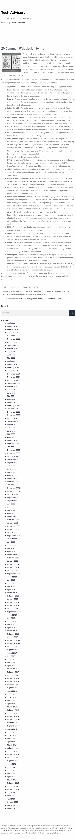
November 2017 (13, 643)
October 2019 (12, 570)
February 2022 (13, 482)
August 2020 (12, 539)
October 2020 (12, 532)
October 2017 (12, 647)
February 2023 (13, 444)
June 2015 (11, 735)
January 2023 (12, 447)
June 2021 (11, 507)
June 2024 (11, 393)
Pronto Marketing (18, 23)
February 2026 (13, 329)
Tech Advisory (13, 12)
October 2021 (12, 494)
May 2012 (11, 805)
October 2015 (12, 723)
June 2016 (11, 697)
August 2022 (12, 463)
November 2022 (13, 453)
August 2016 (12, 691)
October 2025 (12, 342)
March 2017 (12, 669)
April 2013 (11, 799)
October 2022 (12, 456)
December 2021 (13, 488)
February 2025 (13, 367)
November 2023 (13, 415)
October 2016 (12, 685)
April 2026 (11, 323)
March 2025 (12, 364)
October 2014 (12, 758)
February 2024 (13, 406)
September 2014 (13, 761)
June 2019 (11, 583)
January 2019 (12, 599)
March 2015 (12, 745)
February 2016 (13, 710)
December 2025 (13, 336)
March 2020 (12, 555)
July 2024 (11, 390)
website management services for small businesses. (41, 299)
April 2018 (11, 628)
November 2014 (13, 754)
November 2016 (13, 681)
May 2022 (11, 472)
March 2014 (12, 780)
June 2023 (11, 431)
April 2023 (11, 437)
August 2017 (12, 653)
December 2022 (13, 450)
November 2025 (13, 339)
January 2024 (12, 409)
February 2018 (13, 634)
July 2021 (11, 504)
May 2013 (11, 796)
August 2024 (12, 387)
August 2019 (12, 577)
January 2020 (12, 561)
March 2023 (12, 440)
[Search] (72, 313)
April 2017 (11, 666)
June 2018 (11, 621)
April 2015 (11, 742)
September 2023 (13, 421)
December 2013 (13, 789)
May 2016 (11, 700)
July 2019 (11, 580)
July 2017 (11, 656)
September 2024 (13, 383)
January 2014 (12, 786)
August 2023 (12, 425)
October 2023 (12, 418)
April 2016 (11, 704)
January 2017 (12, 675)
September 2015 (13, 726)
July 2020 (11, 542)
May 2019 (11, 586)
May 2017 (11, 662)
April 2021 (11, 513)
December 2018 (13, 602)
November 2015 (13, 719)
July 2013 (11, 792)
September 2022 (13, 459)
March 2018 (12, 631)
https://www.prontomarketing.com (49, 833)
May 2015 (11, 739)
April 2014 (11, 777)
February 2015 (13, 748)
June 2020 (11, 545)
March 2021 (12, 516)
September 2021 (13, 497)
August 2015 (12, 729)
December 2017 (13, 640)
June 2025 (11, 355)
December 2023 (13, 412)
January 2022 (12, 485)
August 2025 (12, 348)
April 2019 (11, 589)
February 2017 (13, 672)
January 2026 (12, 333)
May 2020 (11, 548)
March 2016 (12, 707)
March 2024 (12, 402)
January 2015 (12, 751)
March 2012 (12, 808)
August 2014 (12, 764)
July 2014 (11, 767)
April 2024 (11, 399)
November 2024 (13, 377)
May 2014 (11, 773)
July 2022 (11, 466)
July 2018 (11, 618)
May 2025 (11, 358)
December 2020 (13, 526)
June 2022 (11, 469)
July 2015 (11, 732)
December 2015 (13, 716)
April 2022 (11, 475)
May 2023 (11, 434)
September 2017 (13, 650)
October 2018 (12, 609)
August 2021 (12, 501)
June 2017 (11, 659)
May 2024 (11, 396)
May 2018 (11, 624)
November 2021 (13, 491)
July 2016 (11, 694)
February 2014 (13, 783)
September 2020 (13, 536)
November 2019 (13, 567)
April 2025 (11, 361)
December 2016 (13, 678)
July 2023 (11, 428)
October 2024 (12, 380)
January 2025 (12, 371)
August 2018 (12, 615)
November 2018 (13, 605)
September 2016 (13, 688)
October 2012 (12, 802)
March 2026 (12, 326)
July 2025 (11, 352)
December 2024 (13, 374)
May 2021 (11, 510)
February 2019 (13, 596)
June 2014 (11, 770)
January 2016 (12, 713)
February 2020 (13, 558)
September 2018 (13, 612)
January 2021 (12, 523)
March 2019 (12, 593)
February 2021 (13, 520)
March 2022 (12, 478)
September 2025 (13, 345)
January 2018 (12, 637)
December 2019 (13, 564)
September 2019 (13, 574)
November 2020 (13, 529)
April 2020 (11, 551)
